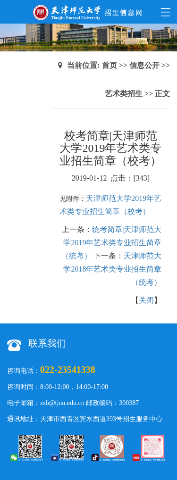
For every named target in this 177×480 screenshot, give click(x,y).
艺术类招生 (124, 94)
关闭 (146, 300)
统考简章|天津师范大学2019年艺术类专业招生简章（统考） (111, 242)
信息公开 (144, 65)
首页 (109, 65)
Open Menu (165, 12)
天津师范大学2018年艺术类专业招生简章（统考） (112, 269)
